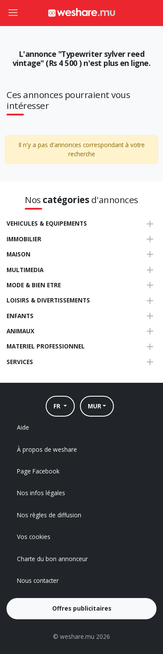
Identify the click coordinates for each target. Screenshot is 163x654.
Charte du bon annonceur (52, 559)
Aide (23, 427)
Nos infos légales (41, 493)
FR (57, 406)
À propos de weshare (47, 449)
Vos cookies (33, 536)
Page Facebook (38, 471)
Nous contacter (38, 580)
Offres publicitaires (81, 608)
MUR (94, 406)
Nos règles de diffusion (49, 515)
